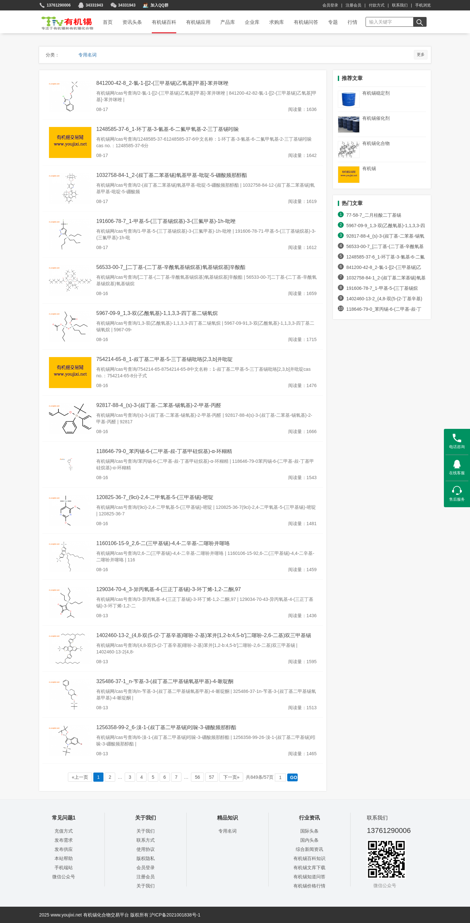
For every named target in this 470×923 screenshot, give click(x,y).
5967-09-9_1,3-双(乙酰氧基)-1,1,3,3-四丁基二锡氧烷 (157, 313)
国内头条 (309, 840)
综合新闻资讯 (309, 849)
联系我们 (400, 5)
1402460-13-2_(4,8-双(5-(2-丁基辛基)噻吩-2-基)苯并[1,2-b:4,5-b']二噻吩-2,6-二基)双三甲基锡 (203, 635)
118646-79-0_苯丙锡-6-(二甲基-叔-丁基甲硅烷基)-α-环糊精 (164, 451)
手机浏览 (423, 5)
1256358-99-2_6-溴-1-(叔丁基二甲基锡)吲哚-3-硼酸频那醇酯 (166, 727)
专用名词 (87, 54)
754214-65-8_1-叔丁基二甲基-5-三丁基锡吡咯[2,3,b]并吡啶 (164, 359)
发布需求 (64, 840)
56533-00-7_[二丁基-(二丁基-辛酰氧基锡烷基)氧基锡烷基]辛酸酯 (170, 267)
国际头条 (309, 831)
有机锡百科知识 (309, 858)
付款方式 (376, 5)
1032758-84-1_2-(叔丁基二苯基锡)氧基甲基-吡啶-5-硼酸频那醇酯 (171, 175)
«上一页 (79, 777)
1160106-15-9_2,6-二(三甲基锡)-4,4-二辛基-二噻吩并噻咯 (163, 543)
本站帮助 (64, 858)
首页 (63, 21)
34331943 (126, 5)
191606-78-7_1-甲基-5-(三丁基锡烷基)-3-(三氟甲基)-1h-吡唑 (166, 221)
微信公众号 (63, 876)
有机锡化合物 (376, 143)
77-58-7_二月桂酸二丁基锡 (373, 215)
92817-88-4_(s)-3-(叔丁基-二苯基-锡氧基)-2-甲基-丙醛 (158, 405)
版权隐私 (145, 858)
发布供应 (64, 849)
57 (211, 777)
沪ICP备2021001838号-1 (174, 914)
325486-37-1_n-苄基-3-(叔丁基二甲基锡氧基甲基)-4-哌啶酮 (164, 681)
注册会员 (353, 5)
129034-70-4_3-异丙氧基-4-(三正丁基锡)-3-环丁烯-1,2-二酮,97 (168, 589)
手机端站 (64, 867)
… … (183, 777)
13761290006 (58, 5)
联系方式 (145, 840)
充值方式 (64, 831)
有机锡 (369, 168)
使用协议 (145, 849)
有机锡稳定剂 (376, 93)
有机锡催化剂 (376, 118)
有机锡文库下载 (309, 867)
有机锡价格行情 (309, 885)
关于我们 (145, 831)
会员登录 (330, 5)
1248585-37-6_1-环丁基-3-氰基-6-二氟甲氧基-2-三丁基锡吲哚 (167, 129)
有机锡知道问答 (309, 876)
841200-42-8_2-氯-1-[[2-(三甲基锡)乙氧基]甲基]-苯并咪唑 (162, 83)
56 (197, 777)
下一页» (231, 777)
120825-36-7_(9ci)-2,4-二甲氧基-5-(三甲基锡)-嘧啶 (154, 497)
